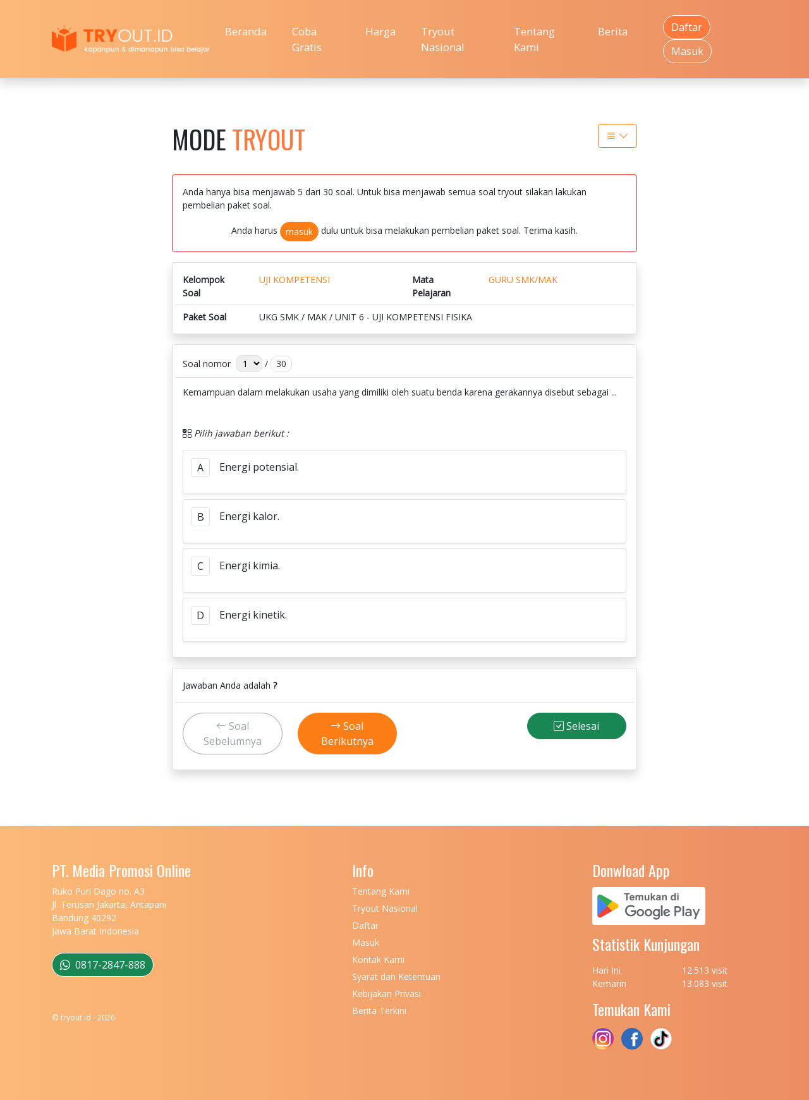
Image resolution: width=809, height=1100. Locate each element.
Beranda (246, 31)
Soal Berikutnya (347, 733)
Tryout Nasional (443, 39)
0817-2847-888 (102, 965)
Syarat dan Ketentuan (396, 976)
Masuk (687, 51)
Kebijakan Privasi (386, 994)
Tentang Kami (534, 39)
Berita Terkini (379, 1011)
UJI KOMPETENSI (294, 280)
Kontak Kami (378, 959)
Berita (613, 31)
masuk (299, 232)
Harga (380, 31)
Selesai (576, 726)
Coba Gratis (307, 39)
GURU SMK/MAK (523, 280)
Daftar (686, 27)
